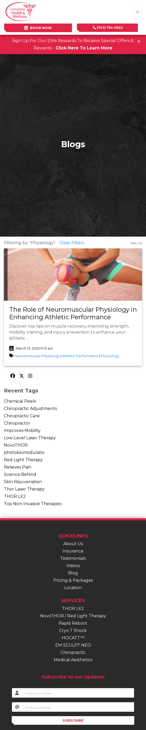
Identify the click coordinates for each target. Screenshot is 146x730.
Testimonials (73, 558)
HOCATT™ (73, 637)
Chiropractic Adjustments (30, 408)
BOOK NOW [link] (38, 28)
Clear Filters (71, 242)
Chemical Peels (20, 401)
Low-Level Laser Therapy (30, 437)
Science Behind (20, 474)
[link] (73, 313)
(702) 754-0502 (108, 28)
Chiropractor (17, 423)
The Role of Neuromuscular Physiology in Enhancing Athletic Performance (73, 313)
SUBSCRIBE (73, 720)
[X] (22, 376)
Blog (73, 573)
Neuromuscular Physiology (37, 356)
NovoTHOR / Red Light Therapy (73, 615)
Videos (73, 565)
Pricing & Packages (73, 580)
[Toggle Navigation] (137, 12)
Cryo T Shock (73, 630)
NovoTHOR (16, 445)
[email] (78, 707)
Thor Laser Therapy (24, 489)
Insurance (73, 551)
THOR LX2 (15, 496)
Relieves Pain (17, 467)
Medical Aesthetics (73, 659)
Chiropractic (73, 652)
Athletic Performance (80, 356)
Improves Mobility (22, 430)
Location (73, 587)
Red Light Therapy (23, 459)
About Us (73, 543)
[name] (78, 693)
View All (136, 243)
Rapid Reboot (73, 623)
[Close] (139, 41)
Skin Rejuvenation (23, 481)
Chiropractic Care (22, 415)
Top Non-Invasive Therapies (32, 503)
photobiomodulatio (24, 452)
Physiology (110, 356)
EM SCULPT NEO (73, 645)
